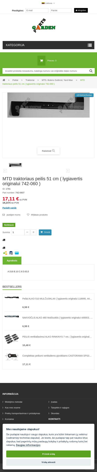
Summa (6, 232)
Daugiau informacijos (28, 445)
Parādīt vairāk (9, 208)
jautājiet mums (13, 215)
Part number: (8, 192)
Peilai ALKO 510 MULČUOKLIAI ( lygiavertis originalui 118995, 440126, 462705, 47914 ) (57, 298)
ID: (3, 189)
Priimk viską (48, 454)
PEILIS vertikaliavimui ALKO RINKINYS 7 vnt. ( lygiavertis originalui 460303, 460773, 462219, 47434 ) (57, 336)
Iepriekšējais (5, 170)
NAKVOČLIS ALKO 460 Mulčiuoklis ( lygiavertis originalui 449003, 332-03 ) (57, 317)
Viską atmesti (48, 462)
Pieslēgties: (18, 11)
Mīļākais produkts (39, 215)
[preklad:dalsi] (68, 170)
